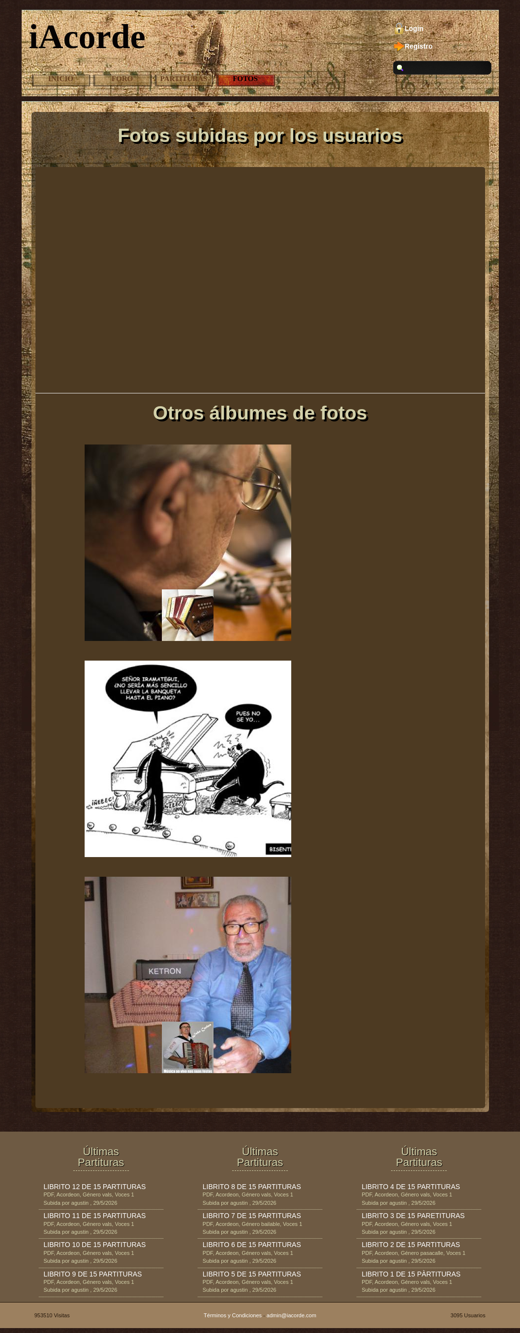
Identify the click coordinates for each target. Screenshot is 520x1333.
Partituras (184, 79)
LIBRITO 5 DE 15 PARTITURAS (252, 1274)
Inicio (60, 79)
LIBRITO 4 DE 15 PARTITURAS (411, 1187)
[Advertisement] (260, 260)
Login (414, 28)
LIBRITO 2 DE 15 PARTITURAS (411, 1245)
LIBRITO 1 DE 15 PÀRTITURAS (411, 1274)
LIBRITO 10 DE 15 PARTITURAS (95, 1245)
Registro (419, 46)
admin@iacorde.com (291, 1315)
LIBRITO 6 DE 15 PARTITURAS (252, 1245)
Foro (122, 79)
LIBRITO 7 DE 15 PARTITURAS (252, 1216)
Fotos (245, 79)
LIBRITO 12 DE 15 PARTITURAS (95, 1187)
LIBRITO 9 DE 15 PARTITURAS (93, 1274)
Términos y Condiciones (233, 1315)
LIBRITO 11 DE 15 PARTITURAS (95, 1216)
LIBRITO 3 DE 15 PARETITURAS (413, 1216)
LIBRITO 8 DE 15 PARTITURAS (252, 1187)
